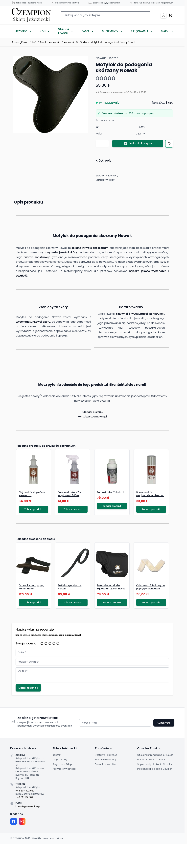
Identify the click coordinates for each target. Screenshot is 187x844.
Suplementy (110, 31)
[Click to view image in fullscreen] (50, 94)
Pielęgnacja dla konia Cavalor (154, 768)
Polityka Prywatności (64, 768)
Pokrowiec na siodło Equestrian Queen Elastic (111, 587)
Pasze (86, 31)
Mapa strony (60, 759)
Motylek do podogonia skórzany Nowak (113, 42)
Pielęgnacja (139, 31)
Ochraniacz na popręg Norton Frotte (31, 587)
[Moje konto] (163, 15)
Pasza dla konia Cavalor (151, 759)
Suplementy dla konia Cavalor (154, 764)
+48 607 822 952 (92, 412)
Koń (43, 31)
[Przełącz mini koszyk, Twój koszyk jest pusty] (170, 15)
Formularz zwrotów (106, 764)
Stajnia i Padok (63, 31)
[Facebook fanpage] (13, 821)
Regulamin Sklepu (63, 764)
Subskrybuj (163, 722)
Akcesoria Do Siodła (75, 42)
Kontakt (57, 755)
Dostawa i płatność (106, 755)
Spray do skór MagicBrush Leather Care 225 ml (150, 495)
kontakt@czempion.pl (92, 416)
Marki (165, 31)
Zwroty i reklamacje (106, 759)
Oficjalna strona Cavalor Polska (155, 755)
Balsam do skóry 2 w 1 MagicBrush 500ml (70, 493)
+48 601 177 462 (24, 797)
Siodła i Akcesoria (50, 42)
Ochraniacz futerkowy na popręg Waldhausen (150, 587)
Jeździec (21, 31)
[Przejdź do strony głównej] (31, 15)
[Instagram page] (22, 821)
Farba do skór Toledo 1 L (110, 492)
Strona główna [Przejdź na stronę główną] (20, 42)
